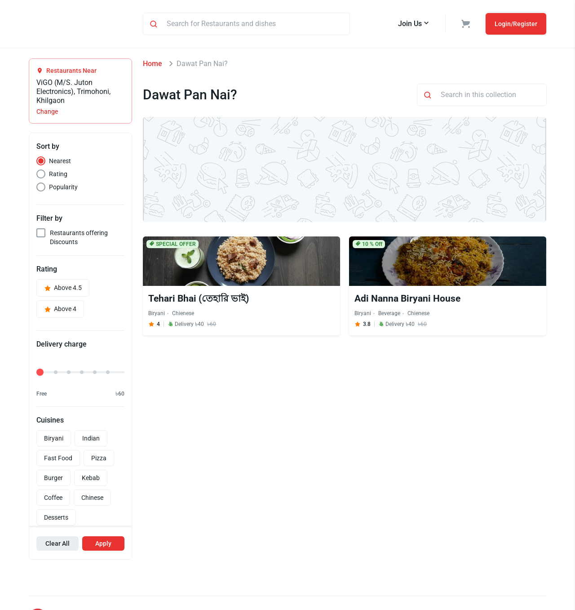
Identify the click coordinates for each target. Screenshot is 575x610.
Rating (58, 175)
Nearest (60, 162)
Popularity (63, 188)
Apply (103, 544)
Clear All (57, 544)
